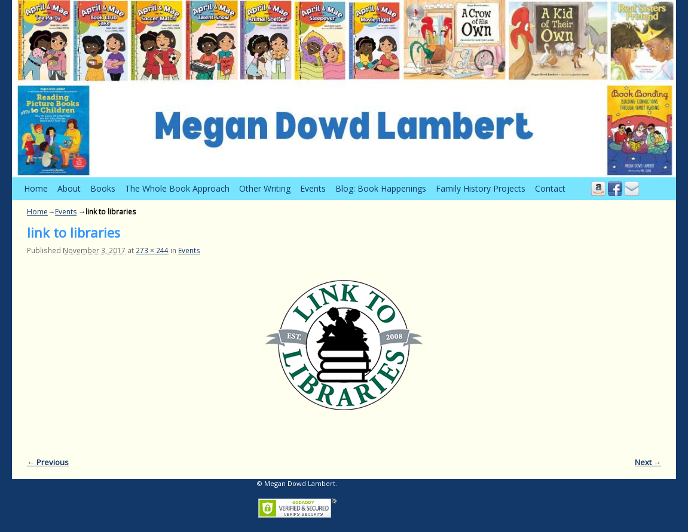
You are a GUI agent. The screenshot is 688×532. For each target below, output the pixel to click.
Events (313, 188)
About (69, 188)
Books (102, 188)
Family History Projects (480, 188)
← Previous (48, 462)
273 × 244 (152, 250)
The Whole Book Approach (177, 188)
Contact (550, 188)
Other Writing (265, 188)
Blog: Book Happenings (380, 188)
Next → (648, 462)
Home (36, 188)
